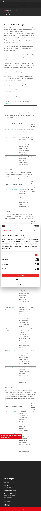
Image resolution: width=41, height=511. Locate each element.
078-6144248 (7, 0)
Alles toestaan (20, 275)
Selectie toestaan (20, 279)
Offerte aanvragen (20, 509)
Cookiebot (7, 103)
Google (14, 137)
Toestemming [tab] (7, 230)
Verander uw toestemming (11, 97)
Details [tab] (20, 230)
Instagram (14, 189)
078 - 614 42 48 (10, 485)
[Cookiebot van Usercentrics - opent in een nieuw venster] (32, 226)
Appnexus (14, 367)
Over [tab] (34, 230)
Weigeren (20, 284)
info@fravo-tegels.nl (10, 490)
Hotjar (13, 307)
